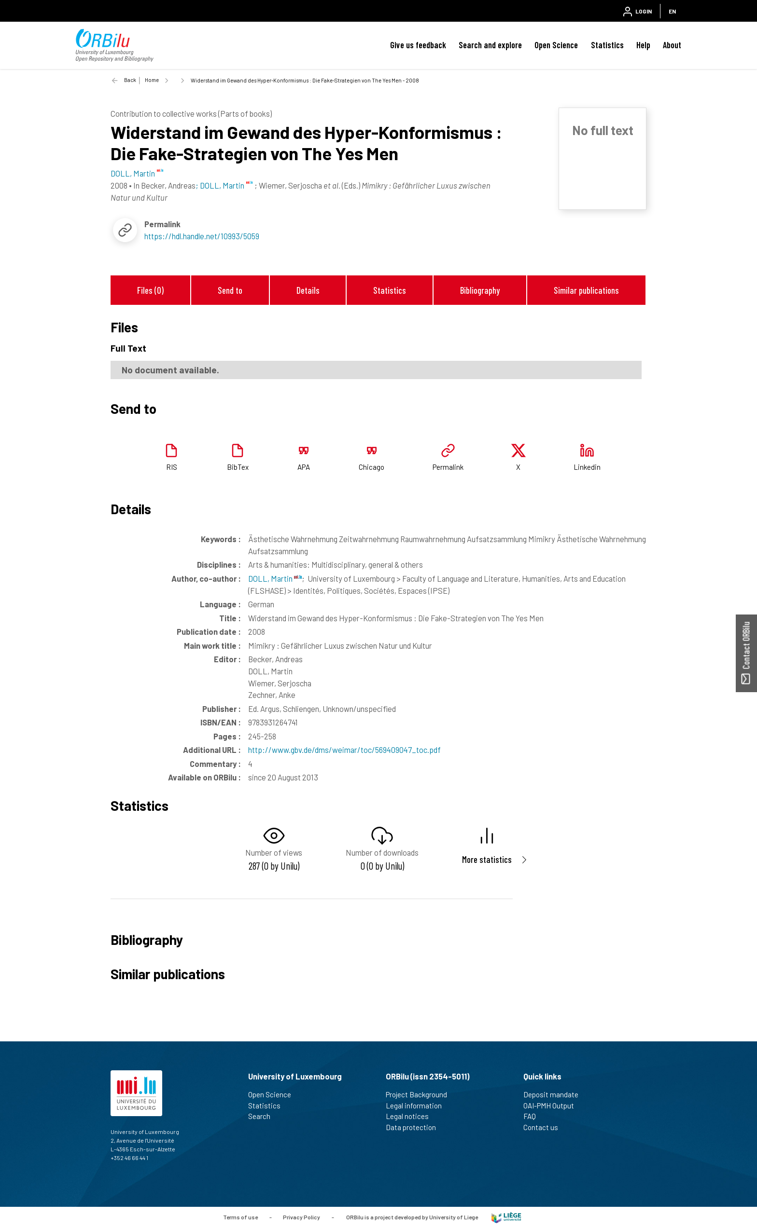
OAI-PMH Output (552, 1105)
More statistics (487, 859)
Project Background (420, 1094)
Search (263, 1116)
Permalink (448, 467)
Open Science (556, 45)
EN (672, 11)
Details (308, 290)
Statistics (607, 45)
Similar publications (586, 290)
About (672, 45)
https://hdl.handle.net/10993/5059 (201, 236)
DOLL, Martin (275, 578)
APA (303, 467)
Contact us (544, 1127)
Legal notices (411, 1116)
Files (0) (150, 290)
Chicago (371, 467)
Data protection (415, 1127)
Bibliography (480, 290)
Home (152, 80)
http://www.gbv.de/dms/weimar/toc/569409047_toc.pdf (344, 749)
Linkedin (587, 467)
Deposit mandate (555, 1094)
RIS (171, 467)
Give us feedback (418, 45)
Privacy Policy (301, 1217)
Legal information (418, 1105)
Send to (230, 290)
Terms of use (240, 1217)
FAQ (533, 1116)
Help (643, 45)
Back (130, 80)
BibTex (238, 467)
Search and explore (490, 45)
